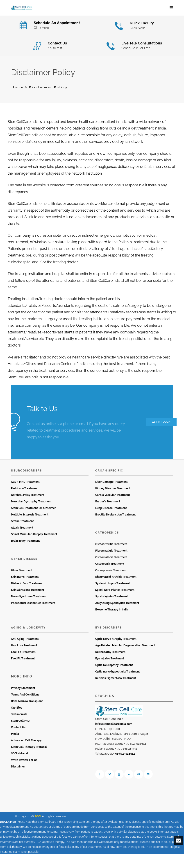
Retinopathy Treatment (110, 652)
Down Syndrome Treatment (29, 597)
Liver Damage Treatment (111, 482)
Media (15, 734)
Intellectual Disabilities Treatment (33, 603)
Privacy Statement (23, 688)
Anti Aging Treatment (25, 639)
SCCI (37, 817)
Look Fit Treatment (23, 652)
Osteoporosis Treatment (111, 571)
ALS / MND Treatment (25, 482)
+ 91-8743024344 (124, 754)
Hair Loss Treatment (24, 646)
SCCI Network (20, 754)
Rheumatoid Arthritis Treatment (115, 577)
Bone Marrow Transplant (27, 701)
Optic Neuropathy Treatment (114, 666)
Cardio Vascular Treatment (112, 495)
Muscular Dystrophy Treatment (31, 502)
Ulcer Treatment (21, 571)
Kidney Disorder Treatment (112, 489)
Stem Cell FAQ (20, 721)
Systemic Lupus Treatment (112, 584)
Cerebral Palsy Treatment (27, 495)
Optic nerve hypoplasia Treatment (117, 672)
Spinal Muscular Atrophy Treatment (34, 535)
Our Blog (17, 708)
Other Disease (24, 559)
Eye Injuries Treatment (109, 659)
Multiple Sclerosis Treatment (29, 515)
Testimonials (19, 714)
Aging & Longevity (28, 628)
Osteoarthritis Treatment (111, 544)
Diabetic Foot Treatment (27, 584)
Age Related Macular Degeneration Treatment (125, 646)
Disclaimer (18, 767)
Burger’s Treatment (107, 502)
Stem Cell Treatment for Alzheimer (33, 509)
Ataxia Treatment (22, 528)
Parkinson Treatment (24, 489)
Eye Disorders (108, 628)
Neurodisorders (26, 471)
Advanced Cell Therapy (26, 741)
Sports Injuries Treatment (111, 597)
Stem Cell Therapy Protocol (29, 747)
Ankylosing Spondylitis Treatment (117, 603)
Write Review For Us (24, 760)
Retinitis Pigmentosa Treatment (115, 679)
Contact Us (18, 728)
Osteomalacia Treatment (111, 557)
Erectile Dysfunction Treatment (115, 515)
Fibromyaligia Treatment (111, 551)
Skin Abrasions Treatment (27, 590)
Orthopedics (107, 533)
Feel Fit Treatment (23, 659)
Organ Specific (109, 471)
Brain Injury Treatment (25, 541)
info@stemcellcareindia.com (113, 724)
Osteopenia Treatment (109, 564)
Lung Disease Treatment (111, 509)
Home (18, 88)
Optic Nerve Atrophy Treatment (115, 639)
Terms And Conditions (25, 695)
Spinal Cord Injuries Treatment (114, 590)
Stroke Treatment (22, 522)
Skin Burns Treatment (25, 577)
